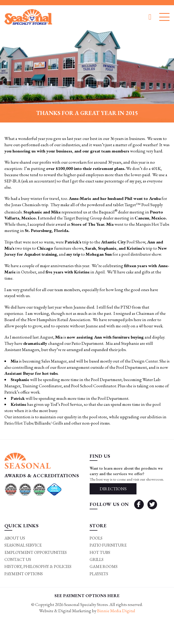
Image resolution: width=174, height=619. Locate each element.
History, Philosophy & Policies (37, 566)
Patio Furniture (108, 545)
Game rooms (103, 566)
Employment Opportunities (35, 552)
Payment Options (23, 574)
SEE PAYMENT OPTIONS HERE (87, 595)
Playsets (99, 574)
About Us (14, 538)
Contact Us (17, 559)
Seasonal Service (23, 545)
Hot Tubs (100, 552)
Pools (96, 538)
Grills (96, 559)
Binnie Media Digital (116, 611)
